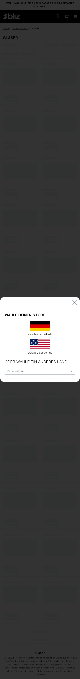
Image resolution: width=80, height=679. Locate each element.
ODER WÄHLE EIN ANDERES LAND (36, 362)
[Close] (74, 302)
